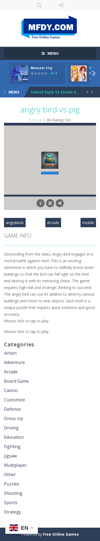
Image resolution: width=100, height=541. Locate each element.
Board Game (16, 381)
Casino (11, 390)
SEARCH (39, 5)
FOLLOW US (60, 5)
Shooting (13, 493)
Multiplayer (15, 465)
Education (14, 437)
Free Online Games (61, 534)
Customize (14, 400)
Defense (12, 409)
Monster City (42, 68)
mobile (88, 222)
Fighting (12, 446)
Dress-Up (13, 418)
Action (10, 353)
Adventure (14, 362)
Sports (10, 502)
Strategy (12, 512)
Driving (11, 428)
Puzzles (11, 484)
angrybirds (15, 222)
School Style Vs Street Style (57, 92)
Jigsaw (10, 456)
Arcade (53, 222)
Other (10, 474)
